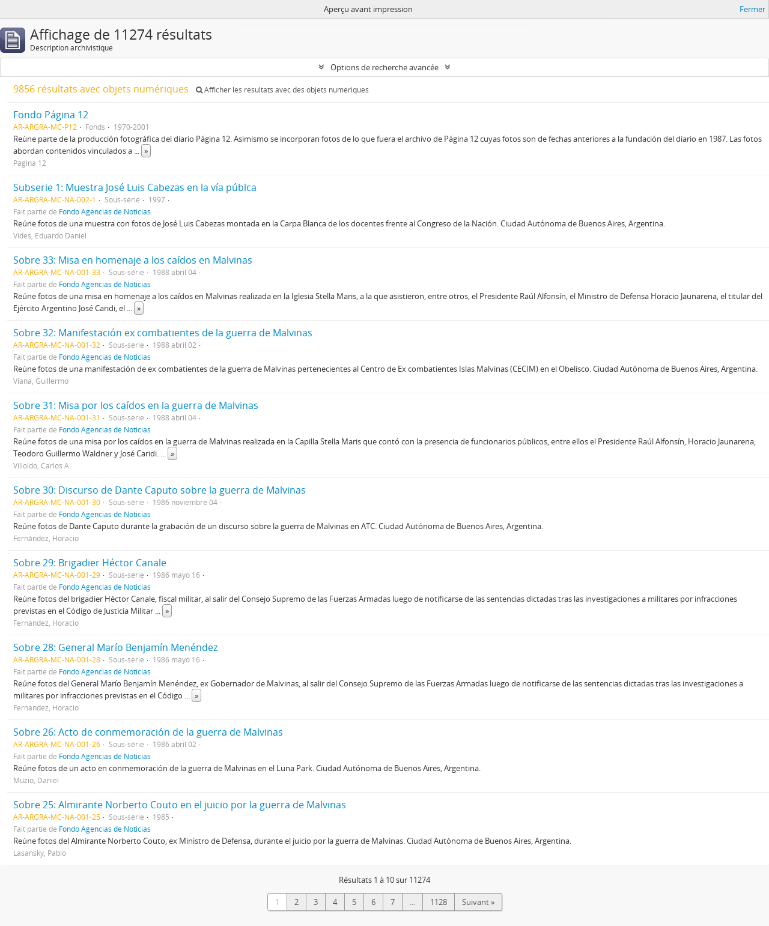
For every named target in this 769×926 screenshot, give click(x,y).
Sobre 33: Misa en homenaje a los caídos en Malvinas (132, 260)
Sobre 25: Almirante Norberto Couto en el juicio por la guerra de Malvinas (179, 804)
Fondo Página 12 (50, 114)
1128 (438, 902)
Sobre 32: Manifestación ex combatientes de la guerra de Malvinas (162, 332)
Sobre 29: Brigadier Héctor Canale (89, 562)
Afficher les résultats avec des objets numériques (282, 90)
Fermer (752, 9)
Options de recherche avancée (384, 67)
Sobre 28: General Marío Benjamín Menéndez (115, 647)
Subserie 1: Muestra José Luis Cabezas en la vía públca (135, 187)
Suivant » (478, 902)
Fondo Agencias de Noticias (105, 211)
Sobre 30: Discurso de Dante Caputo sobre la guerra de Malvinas (159, 490)
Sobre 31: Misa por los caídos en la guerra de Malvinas (135, 405)
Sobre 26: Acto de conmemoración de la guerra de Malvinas (148, 732)
